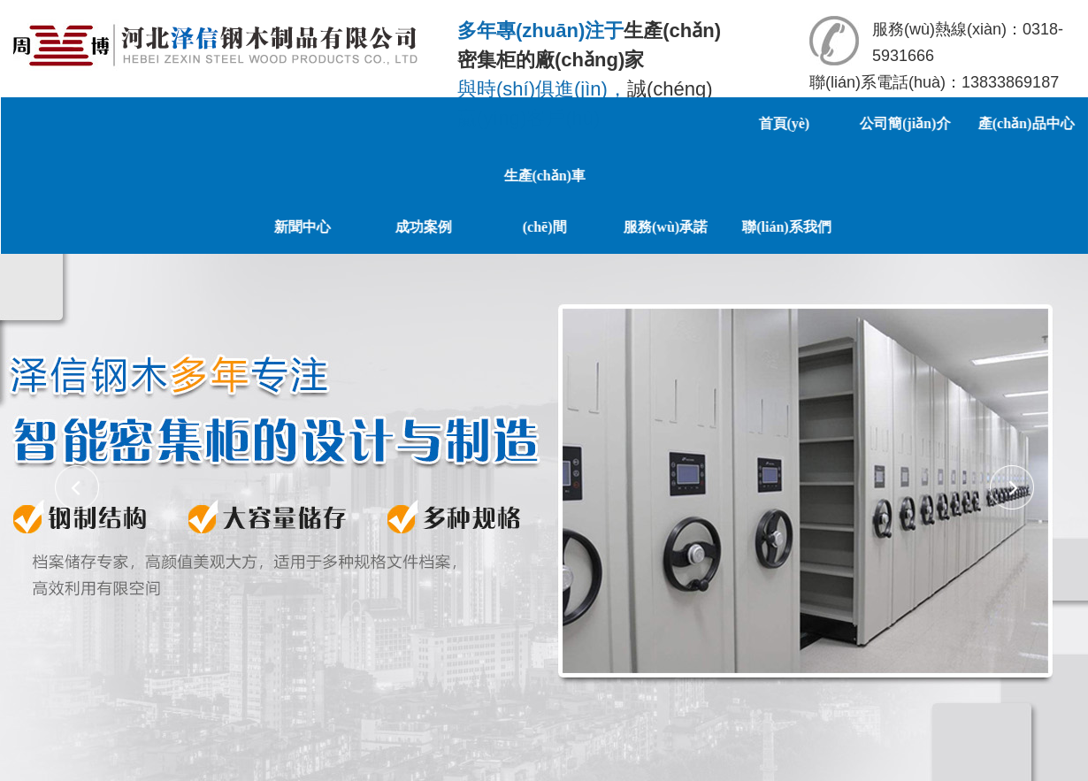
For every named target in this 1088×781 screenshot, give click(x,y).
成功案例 (611, 224)
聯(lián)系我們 (974, 224)
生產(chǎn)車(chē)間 (732, 199)
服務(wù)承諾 (853, 224)
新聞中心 (490, 224)
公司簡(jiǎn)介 (909, 122)
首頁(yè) (788, 122)
